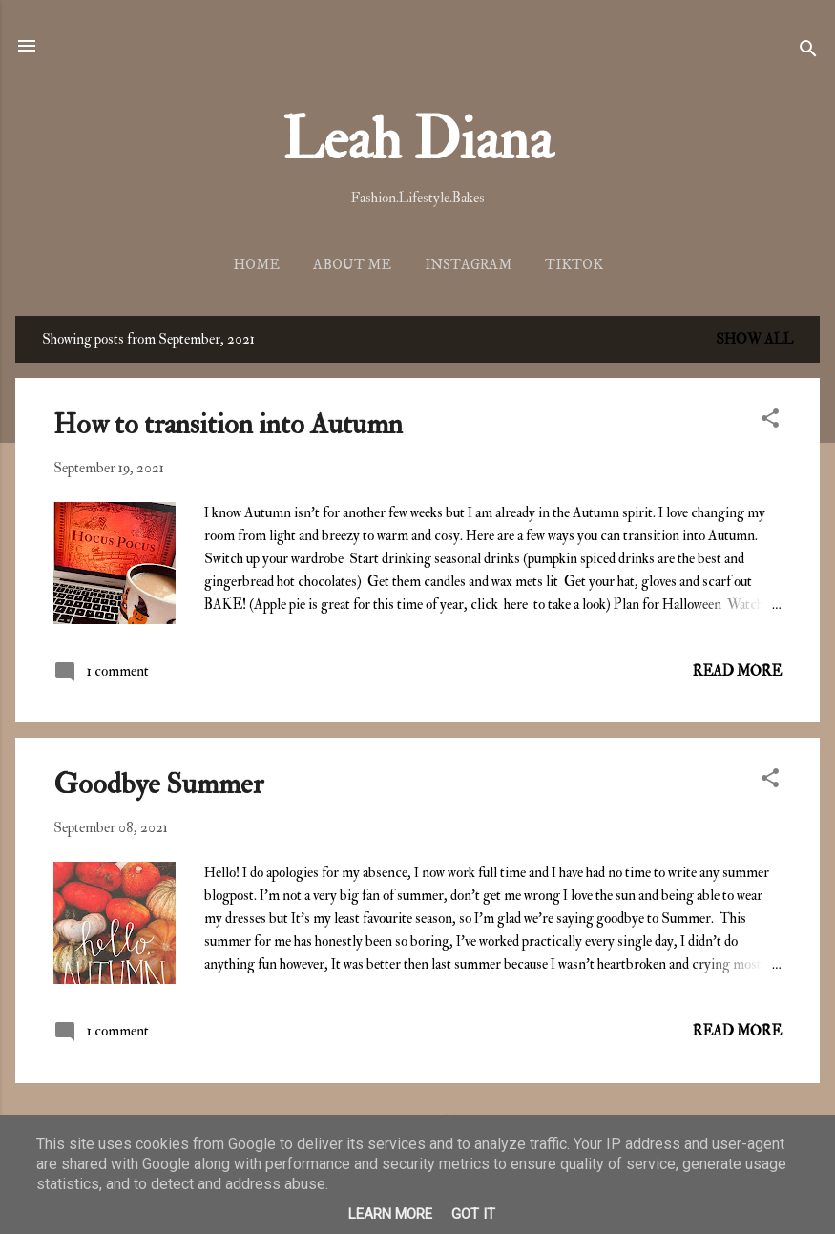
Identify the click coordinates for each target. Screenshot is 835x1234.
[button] (770, 422)
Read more (737, 671)
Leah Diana (417, 141)
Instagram (468, 265)
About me (352, 265)
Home (256, 265)
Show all (754, 339)
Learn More (390, 1214)
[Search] (808, 52)
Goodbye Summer (158, 784)
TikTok (574, 265)
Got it (473, 1214)
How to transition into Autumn (228, 424)
